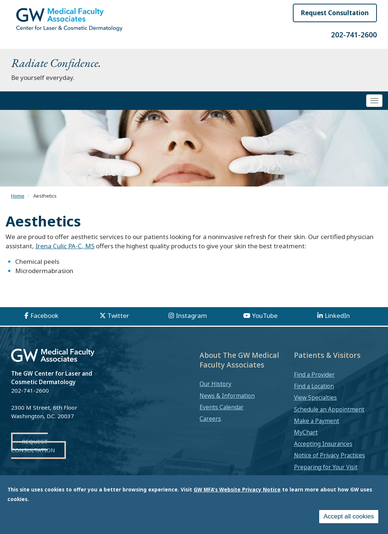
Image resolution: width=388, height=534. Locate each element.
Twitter (118, 315)
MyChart (306, 432)
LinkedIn (337, 315)
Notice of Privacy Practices (329, 455)
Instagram (191, 315)
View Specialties (315, 397)
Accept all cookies (349, 516)
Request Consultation (335, 13)
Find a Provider (314, 374)
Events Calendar (222, 407)
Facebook (44, 315)
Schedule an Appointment (329, 409)
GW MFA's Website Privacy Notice (237, 489)
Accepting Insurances (323, 443)
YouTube (265, 315)
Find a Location (314, 386)
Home (17, 195)
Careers (210, 418)
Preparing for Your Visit (326, 467)
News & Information (227, 395)
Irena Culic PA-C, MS (65, 246)
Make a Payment (316, 420)
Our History (215, 383)
